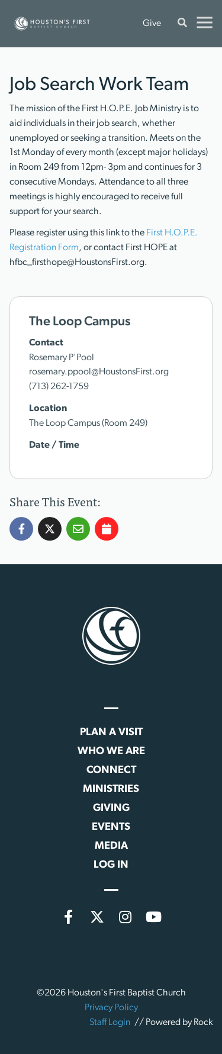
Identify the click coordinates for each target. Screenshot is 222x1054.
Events (111, 827)
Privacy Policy (111, 1008)
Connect (111, 770)
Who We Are (111, 751)
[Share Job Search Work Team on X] (50, 552)
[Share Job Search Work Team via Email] (78, 552)
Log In (111, 865)
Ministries (111, 789)
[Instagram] (125, 917)
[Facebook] (69, 917)
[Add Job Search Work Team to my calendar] (106, 552)
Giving (111, 808)
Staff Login (109, 1022)
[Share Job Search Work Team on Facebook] (21, 552)
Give (152, 23)
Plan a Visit (111, 732)
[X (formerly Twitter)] (97, 917)
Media (111, 846)
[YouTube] (154, 917)
